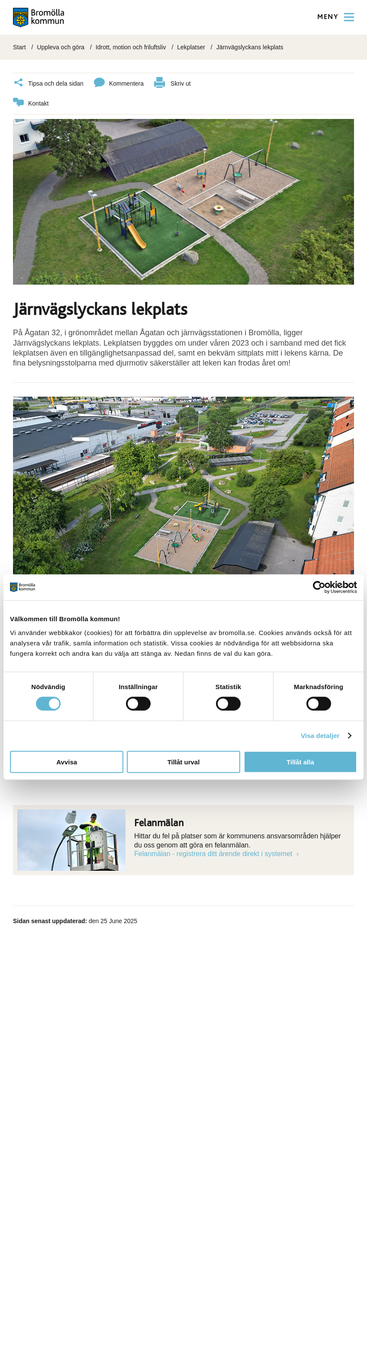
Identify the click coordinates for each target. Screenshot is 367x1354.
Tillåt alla (300, 761)
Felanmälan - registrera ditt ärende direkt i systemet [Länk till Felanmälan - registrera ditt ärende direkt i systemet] (214, 853)
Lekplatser (191, 47)
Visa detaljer (320, 735)
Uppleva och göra (60, 47)
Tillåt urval (183, 761)
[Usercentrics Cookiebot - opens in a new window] (319, 587)
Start (19, 47)
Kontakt (30, 103)
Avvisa (66, 761)
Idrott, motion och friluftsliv (131, 47)
